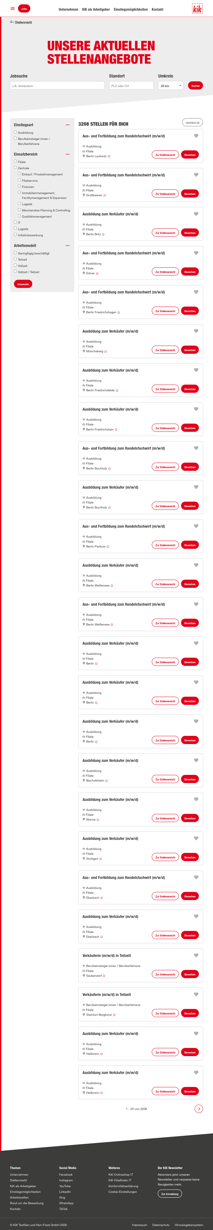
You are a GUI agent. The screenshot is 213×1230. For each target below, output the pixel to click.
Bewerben (190, 154)
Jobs (24, 8)
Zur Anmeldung (169, 1193)
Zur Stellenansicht (165, 154)
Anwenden (23, 284)
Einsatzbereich (25, 154)
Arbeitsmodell (25, 245)
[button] (12, 8)
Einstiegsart (23, 124)
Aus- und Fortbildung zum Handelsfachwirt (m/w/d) (124, 136)
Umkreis (165, 76)
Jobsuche (19, 76)
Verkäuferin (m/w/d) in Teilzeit (107, 955)
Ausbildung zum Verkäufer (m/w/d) (110, 214)
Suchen (195, 85)
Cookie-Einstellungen (122, 1191)
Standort (117, 76)
